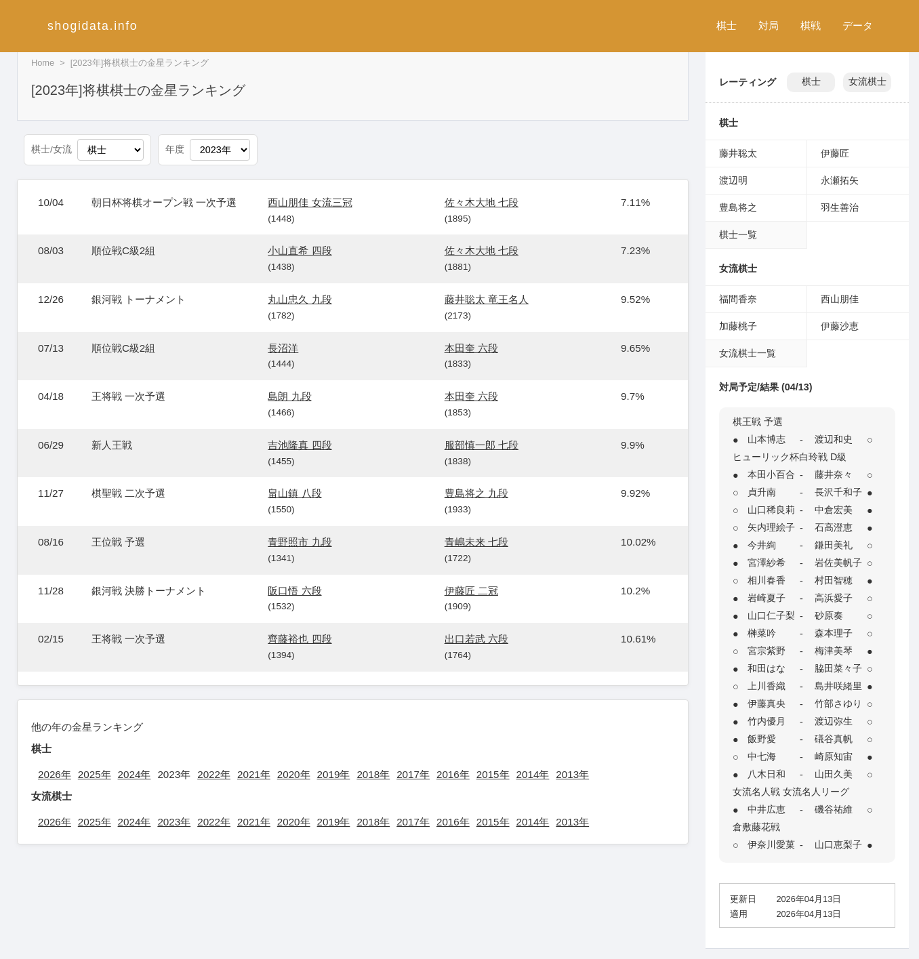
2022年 (213, 774)
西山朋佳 (840, 298)
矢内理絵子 (771, 527)
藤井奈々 (834, 474)
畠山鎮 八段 (294, 493)
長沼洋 (283, 348)
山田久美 (834, 774)
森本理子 (834, 633)
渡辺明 (733, 180)
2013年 (572, 774)
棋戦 (810, 25)
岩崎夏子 (766, 597)
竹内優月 (766, 721)
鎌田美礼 (834, 544)
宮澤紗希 (766, 562)
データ (857, 25)
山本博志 (766, 439)
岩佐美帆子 (838, 562)
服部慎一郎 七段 (481, 445)
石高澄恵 (834, 527)
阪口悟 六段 (294, 590)
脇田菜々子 (838, 668)
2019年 (333, 774)
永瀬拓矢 (840, 180)
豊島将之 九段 (476, 493)
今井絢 (762, 544)
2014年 (533, 774)
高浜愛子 (834, 597)
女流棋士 (867, 82)
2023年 (173, 822)
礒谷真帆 (834, 738)
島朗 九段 (289, 396)
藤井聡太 (738, 153)
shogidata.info (92, 26)
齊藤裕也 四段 (299, 639)
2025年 (94, 774)
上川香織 (766, 685)
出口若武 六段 (476, 639)
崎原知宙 (834, 756)
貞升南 (762, 492)
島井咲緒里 (838, 685)
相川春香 (766, 580)
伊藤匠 (835, 153)
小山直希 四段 (299, 250)
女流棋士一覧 (747, 353)
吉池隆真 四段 (299, 445)
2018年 (373, 774)
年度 (174, 149)
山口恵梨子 (838, 844)
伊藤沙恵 (840, 326)
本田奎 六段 (471, 348)
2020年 (293, 774)
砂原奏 (829, 615)
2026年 (54, 774)
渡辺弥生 (834, 721)
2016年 (453, 774)
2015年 (493, 774)
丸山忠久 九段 (299, 299)
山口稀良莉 (771, 509)
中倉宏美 (834, 509)
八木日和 (766, 774)
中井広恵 (766, 809)
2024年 (134, 774)
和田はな (766, 668)
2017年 (413, 774)
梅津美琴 (834, 650)
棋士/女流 (51, 149)
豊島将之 (738, 207)
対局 (768, 25)
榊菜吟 (762, 633)
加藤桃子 (738, 326)
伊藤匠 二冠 (471, 590)
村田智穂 (834, 580)
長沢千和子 (838, 492)
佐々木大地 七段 (481, 202)
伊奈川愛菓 (771, 844)
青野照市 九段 (299, 542)
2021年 (253, 774)
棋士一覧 (738, 234)
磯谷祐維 (834, 809)
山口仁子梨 (771, 615)
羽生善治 (840, 207)
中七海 (762, 756)
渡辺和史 (834, 439)
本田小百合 (771, 474)
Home (42, 63)
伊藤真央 (766, 703)
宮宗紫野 (766, 650)
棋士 (726, 25)
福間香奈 (738, 298)
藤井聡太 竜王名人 (487, 299)
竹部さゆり (838, 703)
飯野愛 (762, 738)
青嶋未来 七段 (476, 542)
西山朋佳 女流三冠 (310, 202)
